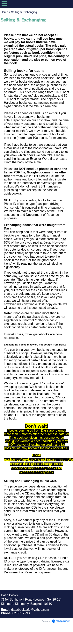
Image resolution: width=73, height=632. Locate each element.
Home (4, 12)
